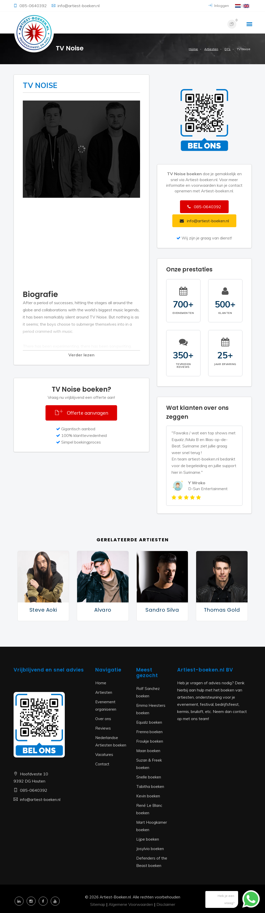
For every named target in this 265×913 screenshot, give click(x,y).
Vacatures (104, 754)
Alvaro (102, 609)
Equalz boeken (149, 722)
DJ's (227, 49)
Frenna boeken (149, 731)
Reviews (103, 728)
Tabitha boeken (150, 786)
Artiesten (211, 49)
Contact (102, 764)
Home (193, 49)
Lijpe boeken (147, 839)
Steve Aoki (43, 609)
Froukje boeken (149, 741)
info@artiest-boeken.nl (79, 5)
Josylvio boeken (150, 848)
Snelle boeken (148, 777)
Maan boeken (148, 750)
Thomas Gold (222, 609)
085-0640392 (33, 5)
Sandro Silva (162, 609)
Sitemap (97, 904)
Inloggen (218, 5)
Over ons (103, 718)
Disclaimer (165, 904)
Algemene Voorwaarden (131, 904)
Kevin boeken (148, 796)
